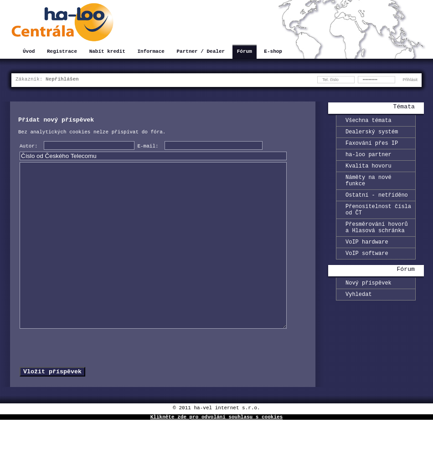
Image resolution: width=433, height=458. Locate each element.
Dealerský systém (371, 134)
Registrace (62, 52)
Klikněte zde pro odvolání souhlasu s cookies (216, 454)
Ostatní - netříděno (376, 205)
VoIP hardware (366, 259)
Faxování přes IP (371, 147)
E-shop (273, 52)
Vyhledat (358, 316)
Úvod (29, 52)
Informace (150, 52)
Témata (404, 107)
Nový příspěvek (368, 303)
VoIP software (366, 272)
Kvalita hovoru (368, 172)
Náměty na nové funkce (368, 189)
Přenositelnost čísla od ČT (378, 222)
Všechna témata (368, 121)
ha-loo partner (368, 159)
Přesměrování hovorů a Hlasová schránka (376, 242)
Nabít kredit (107, 52)
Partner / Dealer (200, 52)
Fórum (244, 52)
